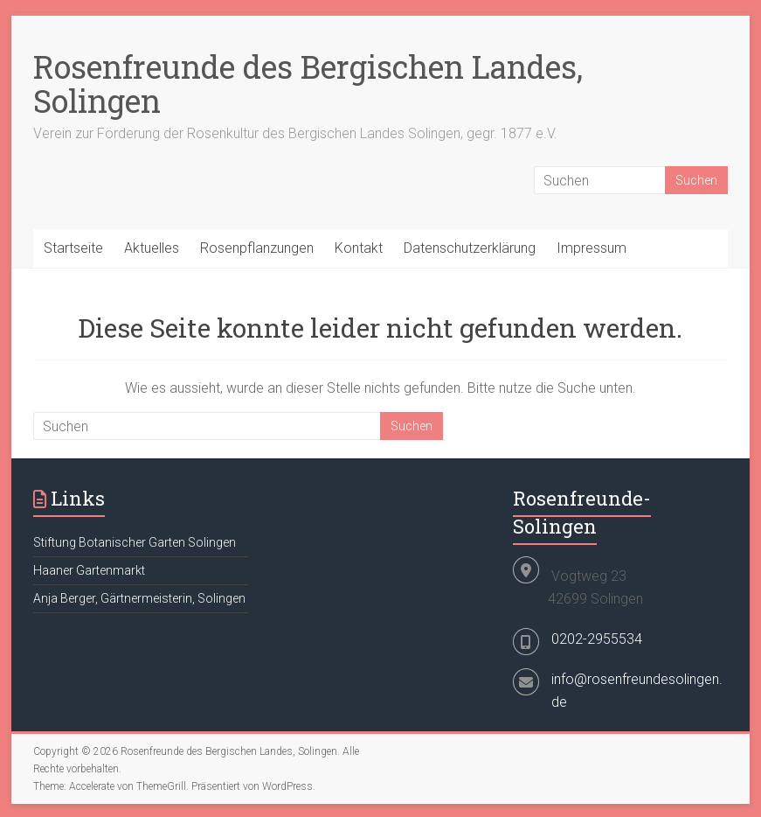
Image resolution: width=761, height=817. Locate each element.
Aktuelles (151, 248)
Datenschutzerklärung (470, 248)
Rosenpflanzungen (257, 248)
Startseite (73, 248)
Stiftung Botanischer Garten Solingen (134, 542)
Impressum (591, 248)
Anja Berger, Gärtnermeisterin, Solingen (139, 598)
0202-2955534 (596, 639)
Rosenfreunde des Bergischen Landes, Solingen (308, 83)
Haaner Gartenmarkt (89, 570)
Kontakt (359, 248)
